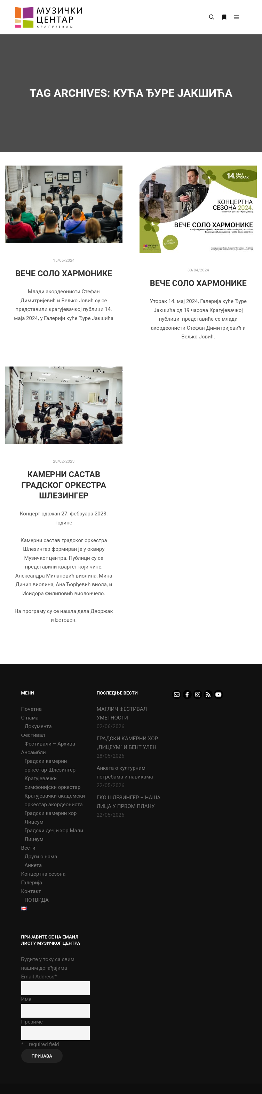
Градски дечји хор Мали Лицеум (54, 834)
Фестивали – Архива (50, 744)
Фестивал (33, 735)
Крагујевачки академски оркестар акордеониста (55, 800)
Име (26, 999)
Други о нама (41, 856)
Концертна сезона (43, 874)
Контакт (31, 891)
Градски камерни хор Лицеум (51, 817)
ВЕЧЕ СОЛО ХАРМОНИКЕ (63, 273)
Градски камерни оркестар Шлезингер (50, 765)
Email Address (39, 977)
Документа (38, 726)
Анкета (33, 865)
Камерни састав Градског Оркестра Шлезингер (63, 485)
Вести (28, 848)
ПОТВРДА (37, 900)
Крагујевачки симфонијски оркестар (53, 782)
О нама (30, 718)
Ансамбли (33, 752)
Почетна (31, 709)
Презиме (32, 1022)
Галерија (31, 883)
